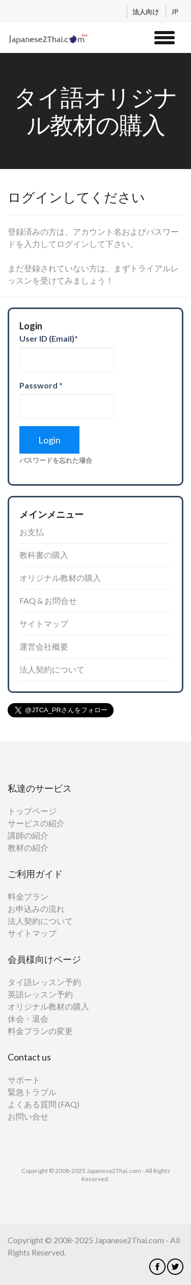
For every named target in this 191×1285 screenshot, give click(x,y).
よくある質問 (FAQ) (43, 1104)
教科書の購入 (43, 555)
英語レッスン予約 (40, 994)
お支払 (31, 532)
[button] (164, 36)
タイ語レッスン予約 (44, 982)
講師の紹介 (28, 835)
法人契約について (52, 669)
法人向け (146, 12)
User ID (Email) (48, 338)
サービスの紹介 (36, 823)
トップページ (32, 811)
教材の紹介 (28, 847)
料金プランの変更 (40, 1031)
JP (174, 12)
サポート (24, 1079)
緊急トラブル (32, 1092)
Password (41, 385)
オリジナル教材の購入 (60, 577)
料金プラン (28, 896)
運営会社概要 (43, 646)
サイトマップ (43, 623)
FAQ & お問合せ (48, 600)
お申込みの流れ (36, 908)
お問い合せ (28, 1116)
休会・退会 (28, 1018)
